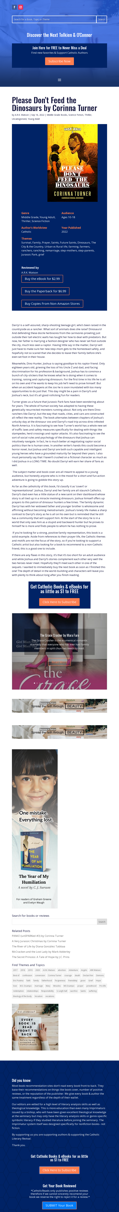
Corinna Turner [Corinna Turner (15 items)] (54, 975)
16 (74, 683)
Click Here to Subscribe (59, 602)
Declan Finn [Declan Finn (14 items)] (88, 975)
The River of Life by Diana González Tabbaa (38, 946)
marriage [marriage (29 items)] (39, 986)
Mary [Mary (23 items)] (48, 986)
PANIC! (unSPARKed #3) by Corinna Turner (38, 936)
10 (58, 683)
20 (84, 683)
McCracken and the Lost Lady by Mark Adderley (41, 951)
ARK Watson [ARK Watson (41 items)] (95, 970)
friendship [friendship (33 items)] (72, 980)
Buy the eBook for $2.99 (42, 279)
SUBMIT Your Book (59, 1205)
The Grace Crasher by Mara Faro (59, 641)
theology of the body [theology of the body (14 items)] (22, 996)
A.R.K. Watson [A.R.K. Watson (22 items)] (49, 970)
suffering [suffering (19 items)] (93, 991)
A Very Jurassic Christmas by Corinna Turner (39, 941)
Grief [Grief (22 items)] (90, 980)
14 (68, 683)
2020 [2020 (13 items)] (37, 970)
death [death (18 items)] (77, 975)
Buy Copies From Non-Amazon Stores (52, 303)
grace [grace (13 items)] (82, 980)
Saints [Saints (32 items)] (83, 991)
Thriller (88, 114)
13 (66, 683)
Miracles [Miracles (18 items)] (57, 986)
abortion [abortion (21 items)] (62, 970)
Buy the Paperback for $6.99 (45, 291)
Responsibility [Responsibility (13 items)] (47, 991)
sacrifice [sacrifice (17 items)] (73, 991)
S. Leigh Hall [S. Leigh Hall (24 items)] (62, 991)
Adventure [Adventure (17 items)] (73, 970)
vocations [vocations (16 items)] (50, 996)
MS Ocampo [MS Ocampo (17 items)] (69, 986)
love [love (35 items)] (15, 986)
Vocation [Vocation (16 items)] (38, 996)
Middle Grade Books (57, 114)
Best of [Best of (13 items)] (16, 975)
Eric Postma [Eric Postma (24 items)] (18, 980)
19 (81, 683)
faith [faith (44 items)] (28, 980)
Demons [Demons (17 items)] (100, 975)
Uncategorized (19, 118)
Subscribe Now (59, 61)
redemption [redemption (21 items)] (18, 991)
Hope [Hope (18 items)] (98, 980)
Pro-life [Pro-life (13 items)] (102, 986)
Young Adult (34, 118)
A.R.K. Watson (22, 114)
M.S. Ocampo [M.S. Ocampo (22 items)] (26, 986)
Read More (59, 668)
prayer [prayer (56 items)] (80, 986)
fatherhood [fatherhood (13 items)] (47, 980)
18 (79, 683)
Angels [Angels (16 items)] (84, 970)
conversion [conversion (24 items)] (40, 975)
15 (71, 683)
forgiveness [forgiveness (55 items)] (60, 980)
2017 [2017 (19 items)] (15, 970)
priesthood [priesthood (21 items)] (91, 986)
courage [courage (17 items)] (68, 975)
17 (76, 683)
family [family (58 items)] (36, 980)
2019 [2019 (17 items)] (30, 970)
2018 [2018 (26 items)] (23, 970)
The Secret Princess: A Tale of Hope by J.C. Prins (40, 957)
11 (60, 683)
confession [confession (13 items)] (27, 975)
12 (63, 683)
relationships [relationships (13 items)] (32, 991)
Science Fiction (75, 114)
